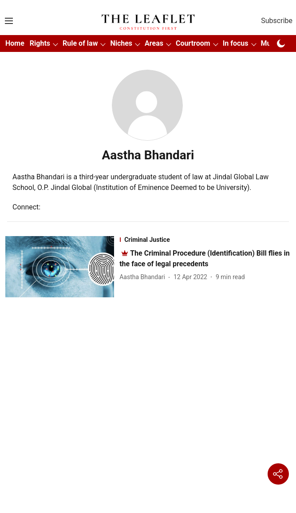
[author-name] (144, 277)
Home (14, 43)
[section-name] (205, 239)
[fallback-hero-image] (62, 266)
